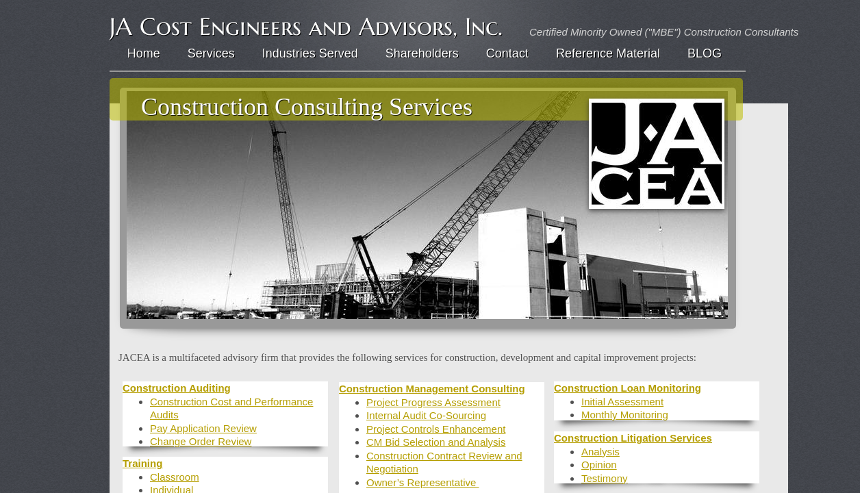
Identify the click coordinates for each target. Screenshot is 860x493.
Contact (507, 53)
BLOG (704, 53)
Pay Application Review (203, 428)
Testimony (604, 478)
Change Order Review (200, 441)
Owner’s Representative (422, 482)
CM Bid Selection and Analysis (435, 442)
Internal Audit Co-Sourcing (426, 415)
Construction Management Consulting (432, 388)
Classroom (174, 477)
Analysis (600, 451)
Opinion (599, 464)
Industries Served (310, 53)
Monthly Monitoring (624, 414)
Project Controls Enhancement (435, 429)
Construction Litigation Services (633, 438)
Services (211, 53)
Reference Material (608, 53)
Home (143, 53)
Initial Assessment (622, 401)
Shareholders (422, 53)
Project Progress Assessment (433, 402)
